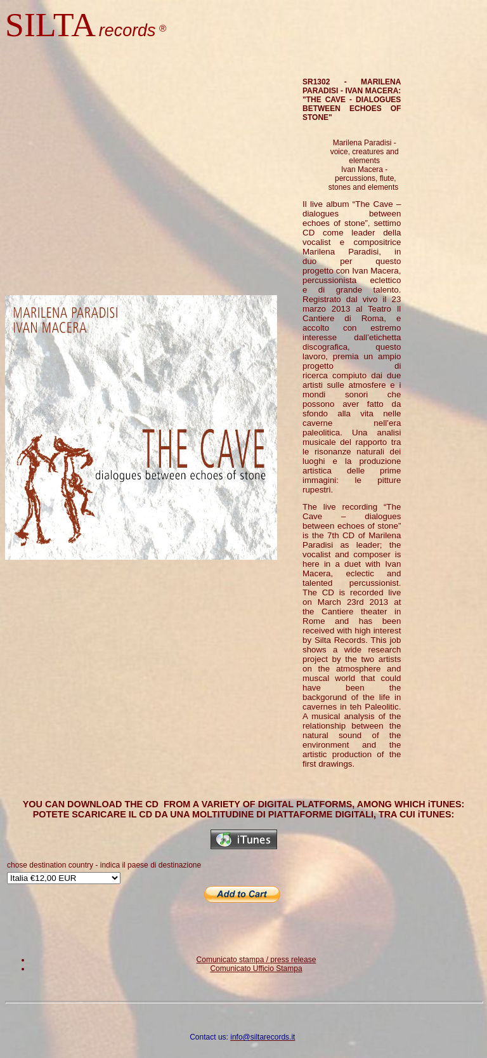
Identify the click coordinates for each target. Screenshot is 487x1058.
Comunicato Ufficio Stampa (256, 968)
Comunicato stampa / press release (256, 959)
